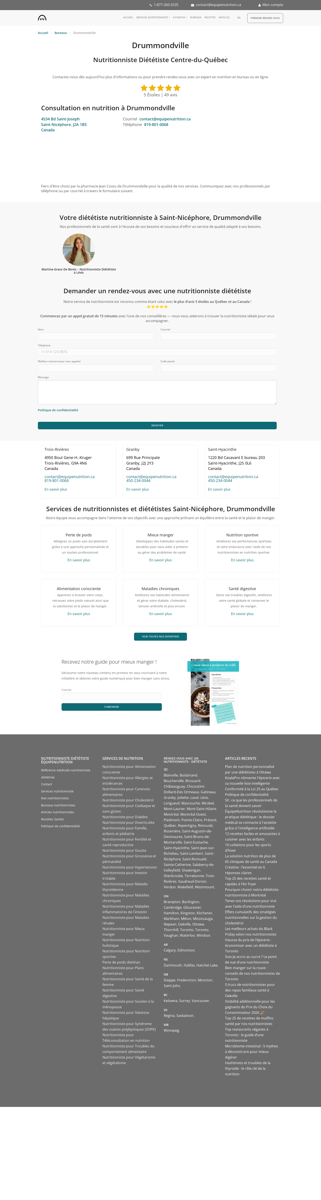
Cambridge (173, 909)
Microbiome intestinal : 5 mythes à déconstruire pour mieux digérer (251, 1053)
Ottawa (198, 926)
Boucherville (174, 782)
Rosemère (172, 832)
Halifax (189, 967)
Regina (169, 1017)
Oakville (184, 926)
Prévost (210, 821)
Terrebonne (194, 877)
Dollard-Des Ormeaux (181, 793)
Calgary (170, 952)
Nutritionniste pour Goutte (124, 852)
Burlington (190, 903)
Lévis (204, 799)
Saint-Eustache (196, 843)
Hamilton (171, 914)
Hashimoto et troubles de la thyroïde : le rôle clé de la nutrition (247, 1070)
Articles (224, 17)
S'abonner (112, 709)
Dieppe (169, 981)
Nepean (170, 926)
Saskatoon (184, 1017)
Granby (170, 799)
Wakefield (185, 888)
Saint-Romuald (194, 860)
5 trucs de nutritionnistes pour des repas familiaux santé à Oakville (250, 992)
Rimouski (205, 827)
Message (43, 377)
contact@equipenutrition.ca (218, 4)
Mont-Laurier (174, 810)
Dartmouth (173, 967)
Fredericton (186, 981)
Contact (46, 786)
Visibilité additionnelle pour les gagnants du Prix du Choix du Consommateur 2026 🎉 (250, 1008)
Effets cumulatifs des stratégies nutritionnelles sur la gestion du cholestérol (251, 919)
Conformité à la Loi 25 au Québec (252, 790)
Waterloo (187, 937)
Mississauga (203, 920)
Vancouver (200, 1002)
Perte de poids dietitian (121, 963)
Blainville (171, 776)
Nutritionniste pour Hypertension (129, 868)
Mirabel (208, 804)
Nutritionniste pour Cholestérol (128, 801)
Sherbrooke (173, 877)
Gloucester (192, 909)
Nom (41, 329)
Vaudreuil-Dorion (192, 883)
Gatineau (208, 793)
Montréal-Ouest (193, 815)
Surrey (184, 1002)
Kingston (188, 914)
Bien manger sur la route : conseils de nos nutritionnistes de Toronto (252, 975)
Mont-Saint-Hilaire (201, 810)
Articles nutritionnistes (57, 814)
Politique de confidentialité (60, 828)
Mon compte (272, 4)
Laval (194, 799)
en (239, 17)
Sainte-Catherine (177, 866)
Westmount (204, 888)
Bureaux (195, 17)
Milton (186, 920)
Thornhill (171, 931)
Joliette (183, 799)
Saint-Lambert (191, 855)
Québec (170, 827)
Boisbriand (188, 776)
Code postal (167, 361)
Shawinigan (191, 871)
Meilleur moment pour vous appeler (59, 361)
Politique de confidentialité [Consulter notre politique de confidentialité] (58, 410)
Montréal (171, 815)
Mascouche (190, 804)
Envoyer (157, 426)
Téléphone (44, 345)
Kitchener (204, 914)
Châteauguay (174, 788)
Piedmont (172, 821)
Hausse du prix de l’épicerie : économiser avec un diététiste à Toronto (251, 947)
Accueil (128, 17)
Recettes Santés (52, 821)
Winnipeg (171, 1032)
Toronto (186, 931)
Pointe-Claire (191, 821)
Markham (171, 920)
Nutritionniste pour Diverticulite (128, 824)
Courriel (165, 329)
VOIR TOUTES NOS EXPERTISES (160, 638)
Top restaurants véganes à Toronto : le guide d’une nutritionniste (246, 1036)
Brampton (172, 903)
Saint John (172, 987)
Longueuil (172, 804)
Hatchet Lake (207, 967)
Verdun (170, 888)
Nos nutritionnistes (55, 800)
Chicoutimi (195, 788)
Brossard (192, 782)
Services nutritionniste (152, 17)
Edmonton (186, 952)
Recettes (210, 17)
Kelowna (170, 1002)
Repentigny (187, 827)
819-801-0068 (156, 124)
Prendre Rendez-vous (265, 18)
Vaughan (171, 937)
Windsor (203, 937)
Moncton (205, 981)
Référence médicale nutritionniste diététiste (65, 775)
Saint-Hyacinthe (176, 849)
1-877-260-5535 (166, 4)
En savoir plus (56, 490)
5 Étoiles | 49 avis (160, 95)
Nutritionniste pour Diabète (125, 818)
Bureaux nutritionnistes (58, 807)
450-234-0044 (138, 481)
